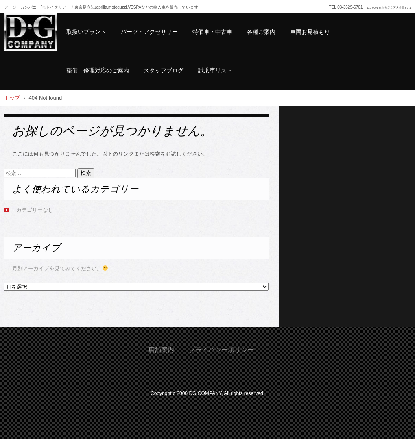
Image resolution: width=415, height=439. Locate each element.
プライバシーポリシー (221, 349)
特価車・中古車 (212, 31)
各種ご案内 (261, 31)
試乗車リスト (215, 70)
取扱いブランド (86, 31)
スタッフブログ (163, 70)
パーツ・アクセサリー (149, 31)
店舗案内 (161, 349)
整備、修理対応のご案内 (97, 70)
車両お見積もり (310, 31)
